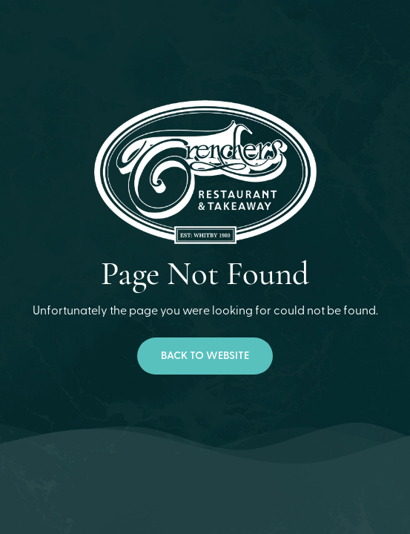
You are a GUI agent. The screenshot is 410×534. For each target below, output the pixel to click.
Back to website (205, 356)
